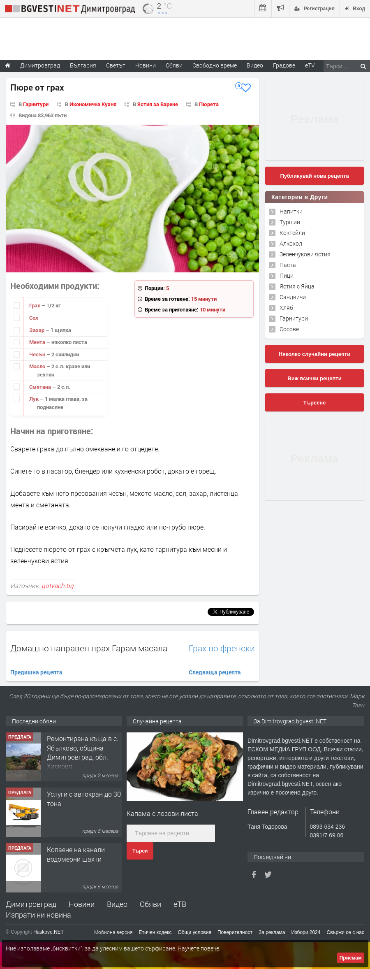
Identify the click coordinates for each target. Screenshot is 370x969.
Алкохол (291, 243)
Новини (145, 65)
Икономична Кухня (92, 104)
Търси (140, 851)
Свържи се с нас (345, 932)
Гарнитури (36, 104)
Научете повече (198, 948)
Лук (34, 398)
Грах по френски (222, 648)
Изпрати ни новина (38, 915)
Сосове (289, 329)
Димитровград (31, 904)
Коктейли (292, 233)
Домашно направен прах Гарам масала (88, 648)
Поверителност (234, 932)
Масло (37, 366)
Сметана (40, 386)
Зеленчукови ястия (305, 254)
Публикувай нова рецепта (314, 176)
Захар (37, 330)
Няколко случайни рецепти (314, 354)
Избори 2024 (306, 932)
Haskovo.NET (48, 932)
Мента (37, 342)
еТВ (179, 904)
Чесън (37, 354)
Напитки (291, 211)
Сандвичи (293, 297)
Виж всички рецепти (314, 378)
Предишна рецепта (36, 672)
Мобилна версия (113, 932)
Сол (33, 317)
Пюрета (209, 104)
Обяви (150, 904)
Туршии (290, 222)
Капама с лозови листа (162, 813)
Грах (35, 305)
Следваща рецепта (215, 672)
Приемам (351, 958)
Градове (284, 65)
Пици (287, 275)
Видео (117, 904)
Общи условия (194, 932)
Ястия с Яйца (297, 286)
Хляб (286, 307)
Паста (288, 265)
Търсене (314, 403)
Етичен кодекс (155, 932)
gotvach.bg (58, 585)
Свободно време (214, 65)
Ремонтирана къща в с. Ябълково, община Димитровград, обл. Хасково (82, 752)
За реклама (272, 932)
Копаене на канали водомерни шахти (76, 854)
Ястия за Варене (157, 104)
